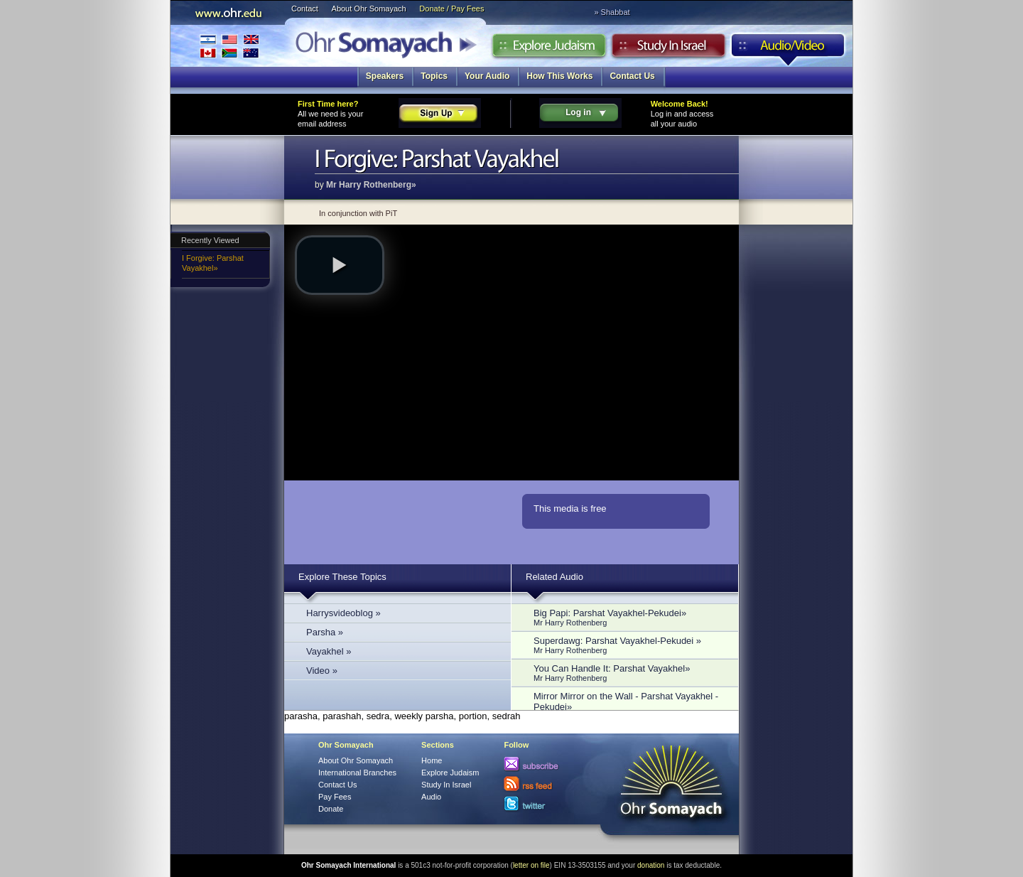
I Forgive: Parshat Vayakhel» (213, 263)
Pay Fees (334, 796)
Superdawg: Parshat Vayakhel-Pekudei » (629, 645)
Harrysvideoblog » (343, 613)
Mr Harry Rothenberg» (371, 185)
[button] (339, 265)
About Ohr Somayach (369, 8)
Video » (321, 670)
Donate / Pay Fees (451, 8)
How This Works (559, 76)
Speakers (385, 76)
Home (431, 760)
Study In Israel (446, 784)
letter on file (531, 865)
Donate (330, 809)
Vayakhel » (328, 651)
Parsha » (324, 632)
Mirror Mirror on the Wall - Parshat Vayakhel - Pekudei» (629, 706)
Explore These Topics (342, 576)
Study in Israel (668, 49)
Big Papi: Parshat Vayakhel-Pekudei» (629, 617)
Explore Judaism (549, 49)
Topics (434, 76)
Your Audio (487, 76)
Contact (304, 8)
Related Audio (554, 576)
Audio (788, 49)
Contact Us (632, 76)
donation (650, 865)
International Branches (229, 45)
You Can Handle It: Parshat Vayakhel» (629, 672)
